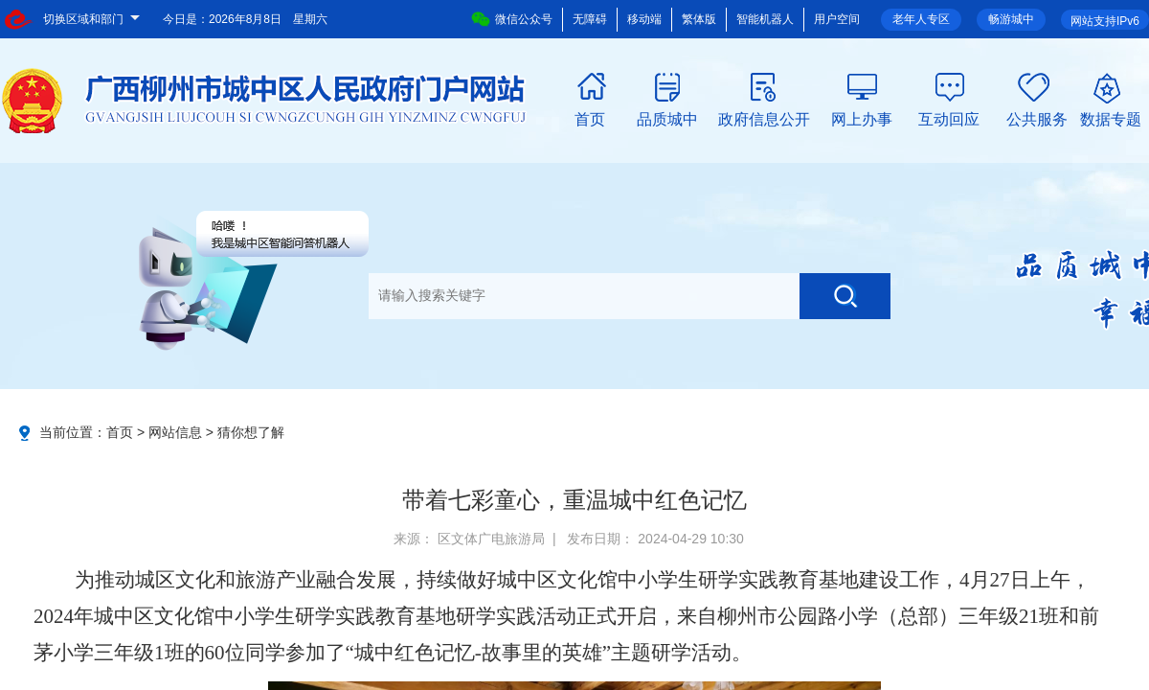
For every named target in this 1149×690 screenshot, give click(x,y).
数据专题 (1110, 118)
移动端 (644, 19)
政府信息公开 (764, 118)
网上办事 (861, 118)
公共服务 (1037, 118)
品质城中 (667, 118)
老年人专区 (921, 19)
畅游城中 (1011, 19)
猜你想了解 (250, 432)
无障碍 (590, 19)
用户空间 (837, 19)
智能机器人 (765, 19)
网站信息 (175, 432)
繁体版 (699, 19)
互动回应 (949, 118)
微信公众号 (511, 19)
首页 (589, 118)
